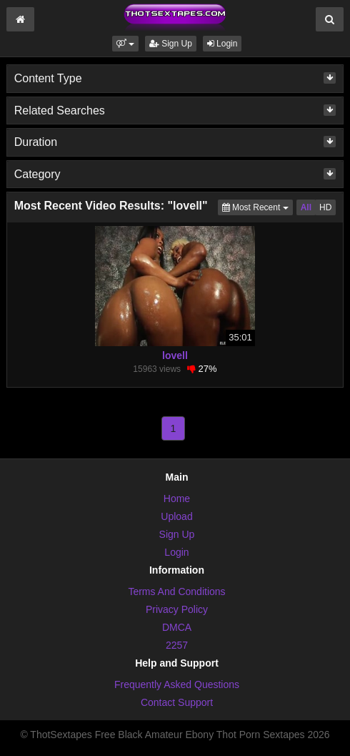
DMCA (176, 627)
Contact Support (177, 702)
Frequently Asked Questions (176, 684)
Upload (176, 516)
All (306, 207)
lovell (175, 355)
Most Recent (257, 206)
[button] (125, 43)
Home (177, 498)
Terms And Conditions (176, 591)
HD (325, 207)
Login (222, 44)
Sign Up (170, 44)
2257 (177, 645)
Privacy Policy (177, 609)
